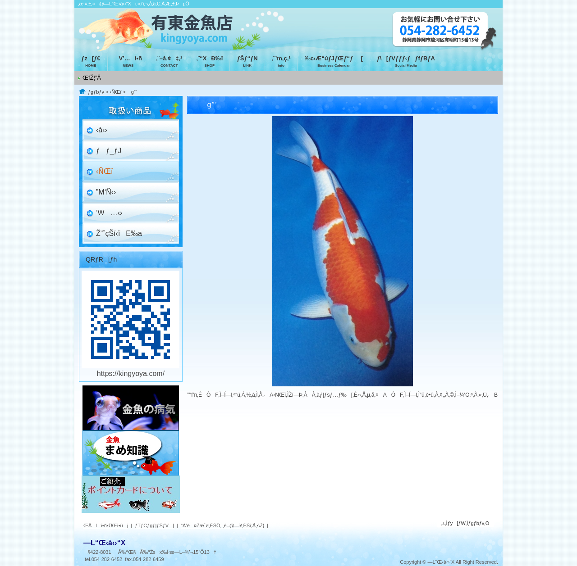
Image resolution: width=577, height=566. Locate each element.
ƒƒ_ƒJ (109, 150)
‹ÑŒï (116, 92)
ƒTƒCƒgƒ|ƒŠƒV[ (154, 525)
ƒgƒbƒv (96, 92)
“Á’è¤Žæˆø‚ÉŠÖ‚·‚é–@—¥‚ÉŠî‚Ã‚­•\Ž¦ (222, 525)
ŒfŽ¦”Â (91, 77)
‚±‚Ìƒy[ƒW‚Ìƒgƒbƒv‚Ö (465, 523)
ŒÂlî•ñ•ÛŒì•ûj (105, 525)
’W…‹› (109, 213)
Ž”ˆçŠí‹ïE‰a (119, 233)
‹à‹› (101, 130)
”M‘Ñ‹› (106, 192)
